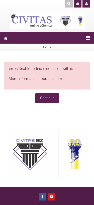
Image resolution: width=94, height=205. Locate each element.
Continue (47, 98)
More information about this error (37, 78)
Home (47, 47)
